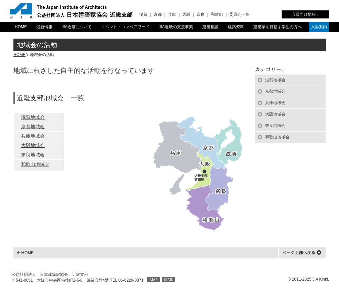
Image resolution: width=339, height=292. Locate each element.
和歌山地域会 (35, 164)
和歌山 (217, 14)
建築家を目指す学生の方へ (277, 27)
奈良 (201, 14)
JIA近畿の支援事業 (176, 27)
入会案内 (319, 27)
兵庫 (172, 14)
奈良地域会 (33, 154)
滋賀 (143, 14)
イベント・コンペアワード (125, 27)
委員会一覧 (239, 14)
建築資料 (236, 27)
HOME (21, 27)
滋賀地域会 (33, 117)
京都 (158, 14)
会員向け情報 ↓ (305, 14)
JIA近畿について (77, 27)
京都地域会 (33, 126)
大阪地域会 (33, 145)
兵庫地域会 (33, 136)
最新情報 (44, 27)
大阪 (186, 14)
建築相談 (210, 27)
